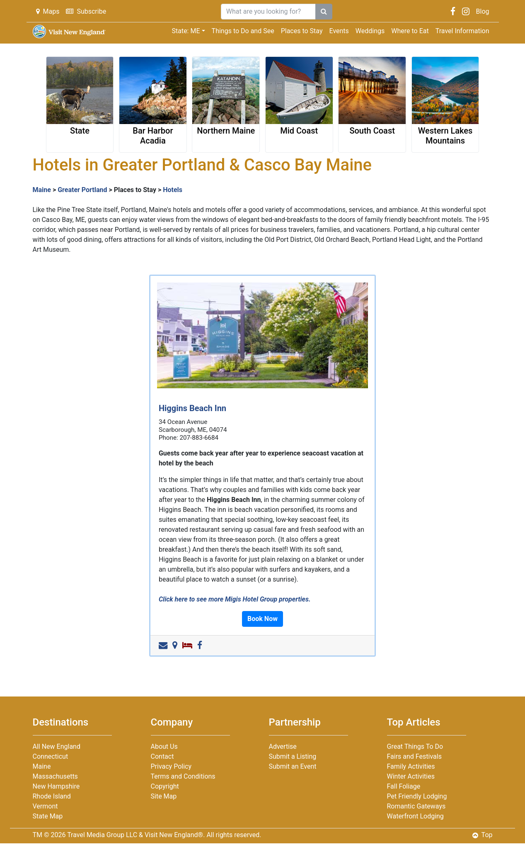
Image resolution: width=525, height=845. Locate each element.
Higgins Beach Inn (192, 408)
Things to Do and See (243, 31)
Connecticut (50, 756)
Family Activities (411, 766)
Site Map (164, 796)
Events (339, 31)
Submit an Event (293, 766)
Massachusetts (55, 776)
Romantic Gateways (416, 806)
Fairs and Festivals (414, 756)
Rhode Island (52, 796)
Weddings (370, 31)
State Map (48, 816)
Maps (48, 11)
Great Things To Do (415, 746)
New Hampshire (56, 786)
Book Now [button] (262, 619)
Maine (42, 190)
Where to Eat (409, 31)
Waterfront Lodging (415, 816)
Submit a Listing (293, 756)
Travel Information (462, 31)
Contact (162, 756)
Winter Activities (411, 776)
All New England (56, 746)
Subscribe (86, 11)
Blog (482, 11)
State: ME (186, 31)
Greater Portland (82, 190)
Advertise (283, 746)
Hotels (172, 190)
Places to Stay (302, 31)
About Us (164, 746)
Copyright (165, 786)
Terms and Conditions (183, 776)
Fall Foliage (404, 786)
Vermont (45, 806)
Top (482, 835)
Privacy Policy (171, 766)
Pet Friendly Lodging (417, 796)
